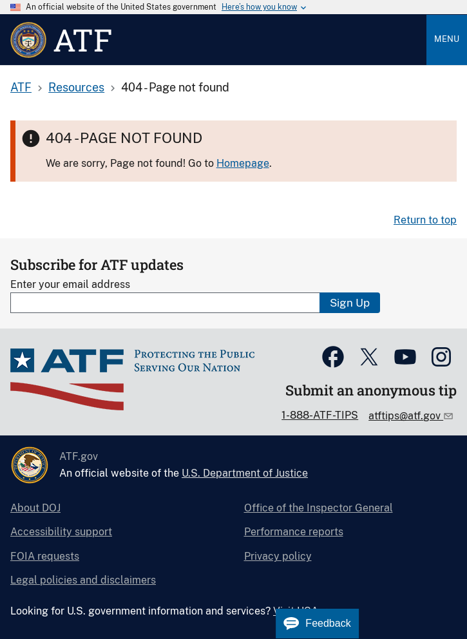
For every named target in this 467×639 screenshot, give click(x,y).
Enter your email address (70, 284)
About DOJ (35, 508)
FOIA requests (44, 556)
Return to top (425, 220)
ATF (21, 87)
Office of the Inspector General (318, 508)
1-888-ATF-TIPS (319, 415)
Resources (76, 87)
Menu (446, 39)
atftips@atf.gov (405, 416)
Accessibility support (61, 532)
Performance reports (293, 532)
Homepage (242, 163)
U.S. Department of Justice (245, 473)
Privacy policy (278, 556)
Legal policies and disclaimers (83, 580)
